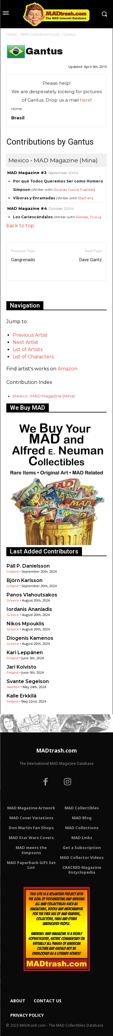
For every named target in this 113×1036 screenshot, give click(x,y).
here (85, 100)
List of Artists (27, 349)
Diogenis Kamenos (30, 638)
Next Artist (25, 342)
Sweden (13, 687)
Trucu (95, 217)
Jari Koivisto (21, 667)
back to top (20, 225)
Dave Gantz (90, 259)
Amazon (67, 369)
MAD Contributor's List (40, 34)
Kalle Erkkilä (21, 696)
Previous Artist (30, 335)
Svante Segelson (28, 681)
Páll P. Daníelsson (28, 566)
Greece (13, 600)
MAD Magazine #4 (27, 208)
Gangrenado (23, 259)
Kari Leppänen (25, 652)
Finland (12, 658)
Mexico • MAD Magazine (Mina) (44, 396)
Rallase (82, 217)
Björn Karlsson (24, 580)
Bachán (85, 198)
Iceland (12, 571)
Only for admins (27, 291)
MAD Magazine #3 (27, 172)
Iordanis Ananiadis (29, 609)
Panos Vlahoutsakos (32, 595)
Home (11, 34)
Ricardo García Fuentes (74, 189)
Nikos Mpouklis (25, 624)
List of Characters (33, 357)
